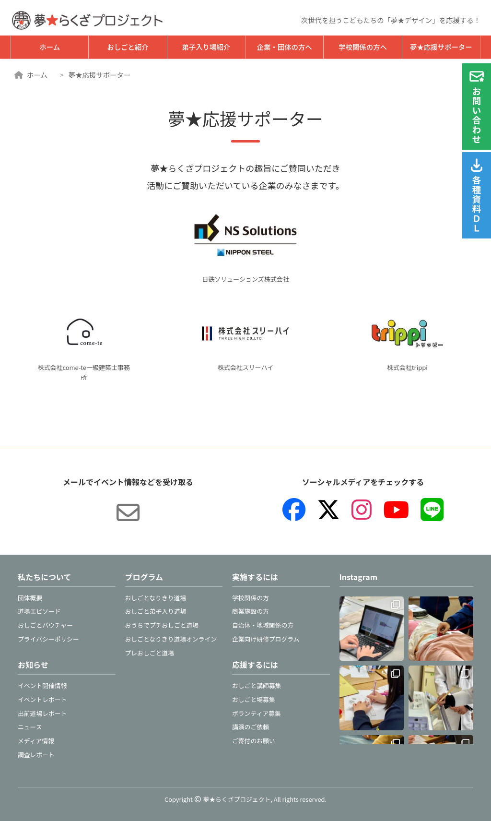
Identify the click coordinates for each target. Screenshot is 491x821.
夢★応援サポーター (441, 47)
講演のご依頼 (250, 726)
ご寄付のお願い (253, 740)
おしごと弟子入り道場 (156, 611)
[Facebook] (293, 509)
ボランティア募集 (256, 713)
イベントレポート (42, 699)
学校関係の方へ (363, 47)
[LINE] (432, 509)
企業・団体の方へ (284, 47)
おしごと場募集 (253, 699)
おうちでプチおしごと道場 (162, 625)
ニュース (30, 726)
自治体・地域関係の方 (262, 625)
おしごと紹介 (127, 47)
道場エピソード (39, 611)
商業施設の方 (250, 611)
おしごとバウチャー (45, 625)
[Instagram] (361, 509)
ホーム (49, 47)
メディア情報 (36, 740)
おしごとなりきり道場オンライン (171, 638)
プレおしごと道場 (149, 652)
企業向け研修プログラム (265, 638)
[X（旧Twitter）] (328, 509)
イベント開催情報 (42, 685)
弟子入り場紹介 (206, 47)
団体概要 (30, 597)
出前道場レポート (42, 713)
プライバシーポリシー (48, 638)
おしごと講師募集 (256, 685)
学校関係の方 (250, 597)
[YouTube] (396, 509)
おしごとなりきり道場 (156, 597)
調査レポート (36, 754)
